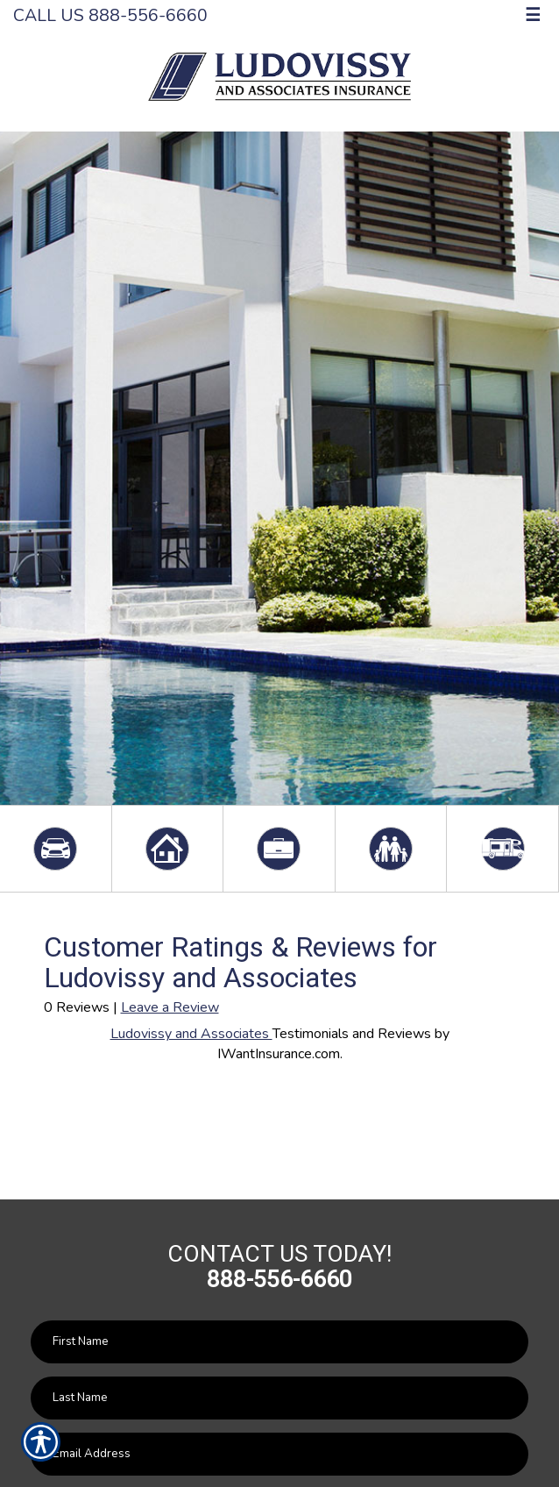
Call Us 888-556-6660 (110, 15)
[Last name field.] (279, 1398)
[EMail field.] (279, 1454)
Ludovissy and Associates (191, 1033)
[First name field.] (279, 1341)
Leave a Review (170, 1007)
